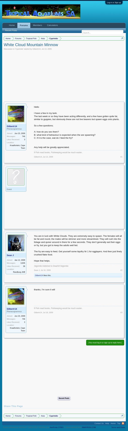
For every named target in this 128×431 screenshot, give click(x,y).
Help (107, 423)
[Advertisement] (64, 75)
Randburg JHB (19, 272)
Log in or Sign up (114, 2)
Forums (24, 25)
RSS (123, 423)
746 (23, 136)
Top (118, 423)
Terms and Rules (118, 427)
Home (12, 25)
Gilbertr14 (36, 49)
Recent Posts (64, 398)
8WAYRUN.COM (89, 427)
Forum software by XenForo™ (26, 427)
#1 (121, 157)
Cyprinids (19, 49)
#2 (121, 270)
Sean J (10, 255)
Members (37, 25)
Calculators (52, 25)
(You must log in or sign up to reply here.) (105, 343)
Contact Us (99, 423)
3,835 (22, 263)
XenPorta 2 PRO (56, 427)
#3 (121, 312)
